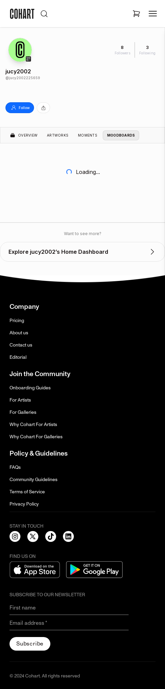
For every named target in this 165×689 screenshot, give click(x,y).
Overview (23, 135)
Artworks (57, 135)
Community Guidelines (33, 479)
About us (19, 333)
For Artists (20, 400)
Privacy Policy (24, 504)
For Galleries (23, 412)
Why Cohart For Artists (33, 424)
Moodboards (121, 135)
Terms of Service (27, 492)
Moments (87, 135)
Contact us (21, 345)
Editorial (18, 357)
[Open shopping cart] (136, 13)
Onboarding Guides (30, 388)
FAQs (15, 467)
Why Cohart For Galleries (36, 437)
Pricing (17, 320)
